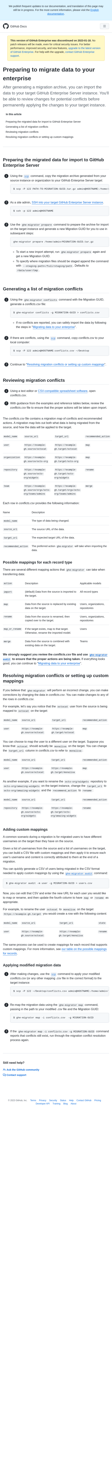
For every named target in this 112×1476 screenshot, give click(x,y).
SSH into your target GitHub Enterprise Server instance (67, 202)
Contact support (14, 1075)
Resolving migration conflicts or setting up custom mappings (65, 364)
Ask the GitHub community (21, 1069)
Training (56, 1103)
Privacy (42, 1100)
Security (53, 1100)
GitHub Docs (18, 26)
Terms (33, 1100)
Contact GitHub (83, 1100)
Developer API (43, 1103)
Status (63, 1100)
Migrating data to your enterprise (54, 327)
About (73, 1103)
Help (71, 1100)
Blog (65, 1103)
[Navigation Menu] (104, 26)
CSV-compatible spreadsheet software (62, 390)
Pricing (97, 1100)
